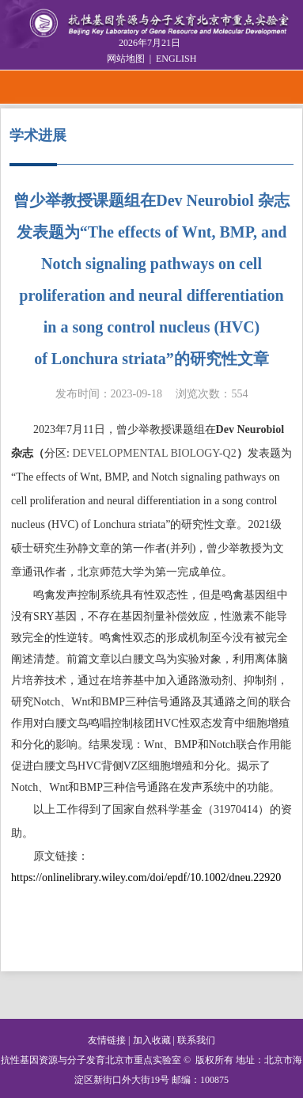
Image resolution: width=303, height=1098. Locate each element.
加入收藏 (152, 1040)
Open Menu (285, 87)
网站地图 (126, 58)
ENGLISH (176, 58)
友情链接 (107, 1040)
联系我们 (196, 1040)
